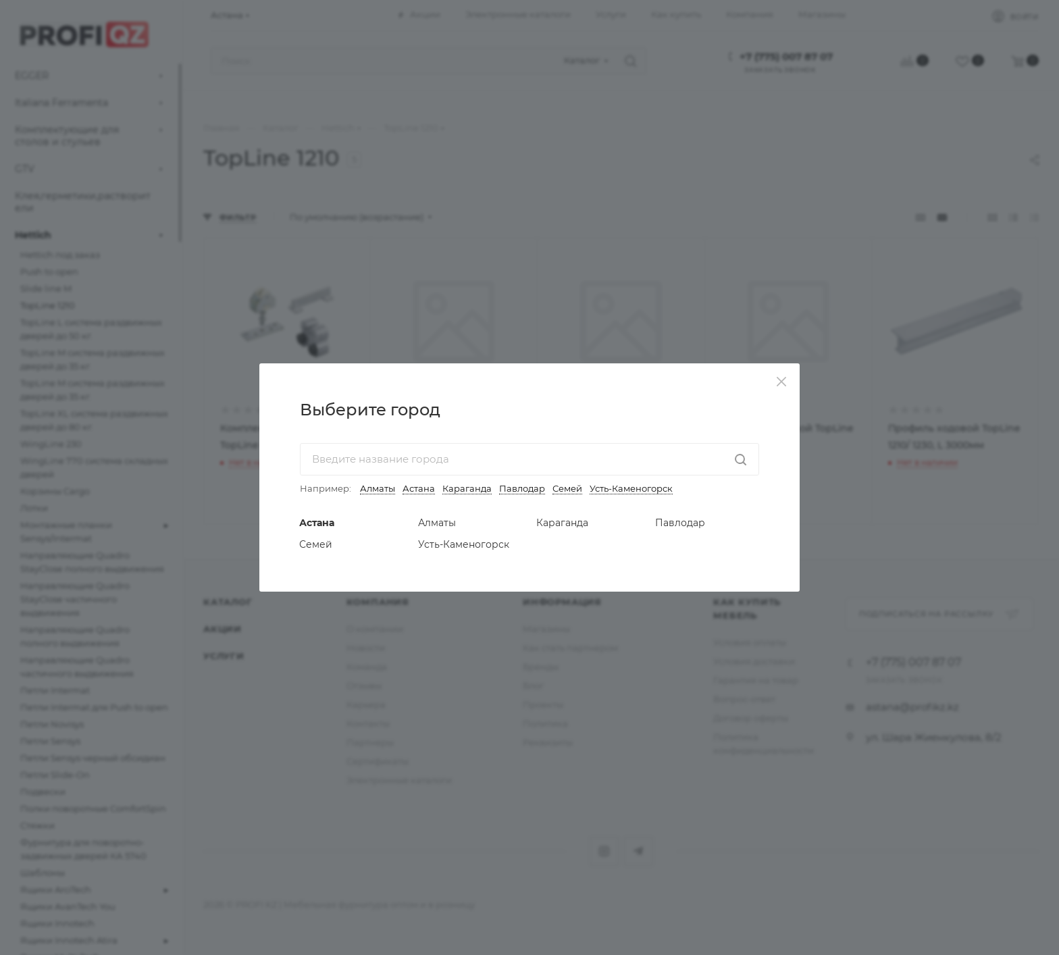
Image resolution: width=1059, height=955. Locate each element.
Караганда (467, 488)
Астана (419, 488)
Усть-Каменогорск (631, 488)
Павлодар (522, 488)
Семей (567, 488)
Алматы (377, 488)
